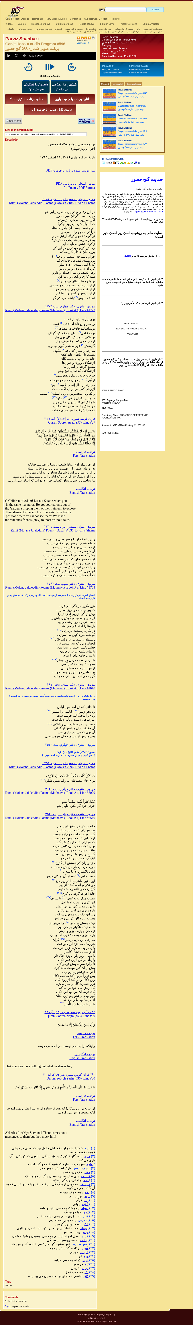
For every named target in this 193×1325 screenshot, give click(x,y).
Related (105, 84)
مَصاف (86, 1176)
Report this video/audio (112, 73)
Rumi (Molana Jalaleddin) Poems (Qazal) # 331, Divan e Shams (53, 530)
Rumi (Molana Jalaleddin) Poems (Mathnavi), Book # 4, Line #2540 (50, 818)
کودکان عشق (133, 31)
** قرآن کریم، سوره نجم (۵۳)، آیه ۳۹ (70, 1012)
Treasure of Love (128, 24)
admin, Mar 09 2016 (127, 56)
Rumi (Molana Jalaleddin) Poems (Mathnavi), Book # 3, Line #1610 (50, 688)
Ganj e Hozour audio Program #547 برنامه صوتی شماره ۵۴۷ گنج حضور (132, 95)
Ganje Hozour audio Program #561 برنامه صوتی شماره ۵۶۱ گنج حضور (132, 108)
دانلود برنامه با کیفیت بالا (26, 99)
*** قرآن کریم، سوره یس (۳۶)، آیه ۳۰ (69, 1074)
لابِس (85, 1232)
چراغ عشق (104, 31)
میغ (86, 1256)
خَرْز (85, 1224)
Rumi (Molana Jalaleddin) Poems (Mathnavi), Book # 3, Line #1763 (50, 587)
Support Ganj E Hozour (96, 19)
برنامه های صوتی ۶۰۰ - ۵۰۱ (114, 50)
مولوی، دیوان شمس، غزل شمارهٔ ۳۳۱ (69, 526)
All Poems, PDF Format (79, 188)
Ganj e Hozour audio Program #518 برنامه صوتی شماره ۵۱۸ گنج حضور (132, 133)
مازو (87, 1156)
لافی (87, 1172)
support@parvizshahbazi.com (148, 211)
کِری (85, 1260)
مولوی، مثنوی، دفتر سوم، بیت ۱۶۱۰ (71, 684)
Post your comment (110, 69)
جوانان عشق (117, 31)
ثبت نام (58, 29)
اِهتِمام (84, 1228)
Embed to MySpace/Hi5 (139, 69)
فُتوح (85, 1248)
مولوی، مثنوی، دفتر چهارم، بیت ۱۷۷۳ (70, 306)
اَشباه (84, 1208)
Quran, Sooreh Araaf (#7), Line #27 (71, 422)
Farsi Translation (84, 455)
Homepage (37, 19)
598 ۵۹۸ (8, 1285)
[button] (9, 56)
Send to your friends (138, 73)
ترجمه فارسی (85, 452)
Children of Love (64, 24)
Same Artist (118, 84)
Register (116, 19)
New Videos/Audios (56, 19)
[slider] (69, 55)
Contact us (75, 19)
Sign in (8, 1306)
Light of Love (107, 24)
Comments (81, 43)
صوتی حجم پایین (24, 29)
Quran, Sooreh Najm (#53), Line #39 (71, 1016)
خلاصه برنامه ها (74, 31)
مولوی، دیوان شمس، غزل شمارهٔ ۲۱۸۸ (68, 199)
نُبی (86, 1200)
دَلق (85, 1276)
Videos (9, 24)
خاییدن (84, 1252)
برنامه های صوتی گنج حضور (114, 48)
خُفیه (85, 1204)
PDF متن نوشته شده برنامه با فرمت (70, 170)
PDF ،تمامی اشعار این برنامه (75, 183)
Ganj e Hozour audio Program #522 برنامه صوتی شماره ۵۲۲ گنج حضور (132, 146)
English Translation (82, 492)
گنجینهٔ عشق (90, 31)
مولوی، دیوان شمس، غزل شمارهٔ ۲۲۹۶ (68, 763)
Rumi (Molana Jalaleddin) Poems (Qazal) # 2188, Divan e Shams (52, 203)
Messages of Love (40, 24)
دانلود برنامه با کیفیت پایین (72, 99)
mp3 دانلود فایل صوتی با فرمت (50, 109)
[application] (50, 56)
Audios (22, 24)
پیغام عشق (150, 31)
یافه (87, 1192)
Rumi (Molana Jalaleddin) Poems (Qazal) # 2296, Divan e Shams (52, 767)
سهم (87, 1196)
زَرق (85, 1212)
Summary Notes (151, 24)
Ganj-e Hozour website (17, 19)
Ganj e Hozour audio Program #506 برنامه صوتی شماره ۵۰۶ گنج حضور (132, 120)
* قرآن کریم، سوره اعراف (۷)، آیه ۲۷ (69, 418)
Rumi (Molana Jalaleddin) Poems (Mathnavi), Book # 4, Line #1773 (50, 310)
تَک (86, 1272)
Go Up (112, 1314)
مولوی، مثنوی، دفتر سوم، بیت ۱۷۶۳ (71, 583)
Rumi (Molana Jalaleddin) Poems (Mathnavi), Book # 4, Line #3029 (50, 793)
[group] (25, 56)
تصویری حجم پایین (43, 29)
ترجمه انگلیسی (85, 489)
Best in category (134, 84)
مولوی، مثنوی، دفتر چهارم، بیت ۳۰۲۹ (70, 789)
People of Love (86, 24)
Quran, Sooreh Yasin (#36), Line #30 (71, 1078)
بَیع (86, 1264)
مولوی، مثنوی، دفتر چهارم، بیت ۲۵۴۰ (70, 814)
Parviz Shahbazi (110, 37)
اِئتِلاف (84, 1240)
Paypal (127, 255)
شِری (84, 1268)
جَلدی (86, 1180)
